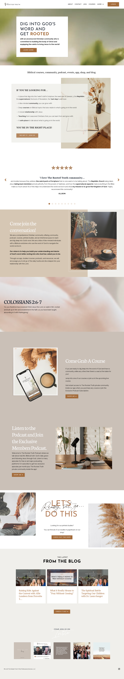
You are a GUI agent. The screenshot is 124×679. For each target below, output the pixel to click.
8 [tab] (72, 206)
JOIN (85, 4)
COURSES (92, 4)
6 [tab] (65, 206)
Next (119, 180)
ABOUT (70, 4)
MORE (100, 4)
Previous (5, 180)
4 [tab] (59, 206)
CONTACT (78, 4)
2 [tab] (52, 206)
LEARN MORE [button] (28, 50)
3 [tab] (56, 206)
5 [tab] (62, 206)
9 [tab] (75, 206)
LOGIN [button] (113, 4)
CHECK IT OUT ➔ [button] (62, 618)
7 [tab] (68, 206)
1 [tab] (49, 206)
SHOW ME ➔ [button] (71, 403)
